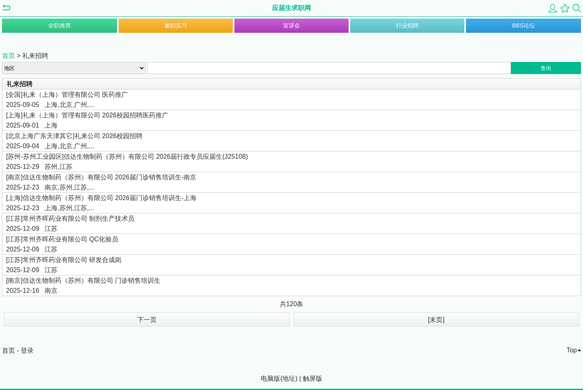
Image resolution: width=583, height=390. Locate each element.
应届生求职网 (291, 7)
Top (571, 350)
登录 (27, 350)
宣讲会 (291, 25)
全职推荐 (59, 25)
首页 (8, 55)
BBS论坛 (523, 25)
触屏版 (312, 378)
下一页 (147, 319)
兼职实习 (175, 25)
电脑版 (270, 378)
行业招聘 (407, 25)
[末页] (436, 319)
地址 (288, 378)
